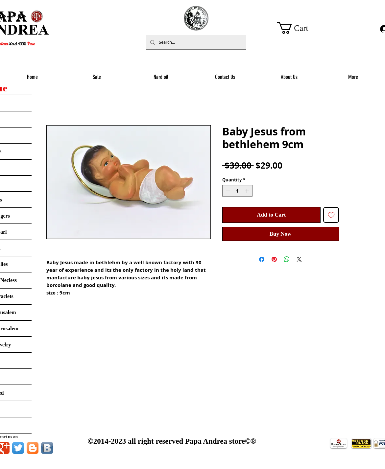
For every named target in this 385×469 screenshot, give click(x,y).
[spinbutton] (237, 191)
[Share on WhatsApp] (287, 259)
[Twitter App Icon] (18, 448)
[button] (299, 28)
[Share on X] (299, 259)
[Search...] (195, 42)
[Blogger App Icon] (32, 448)
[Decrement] (227, 191)
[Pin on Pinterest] (274, 259)
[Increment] (248, 191)
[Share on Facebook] (262, 259)
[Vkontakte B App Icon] (47, 448)
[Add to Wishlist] (331, 215)
